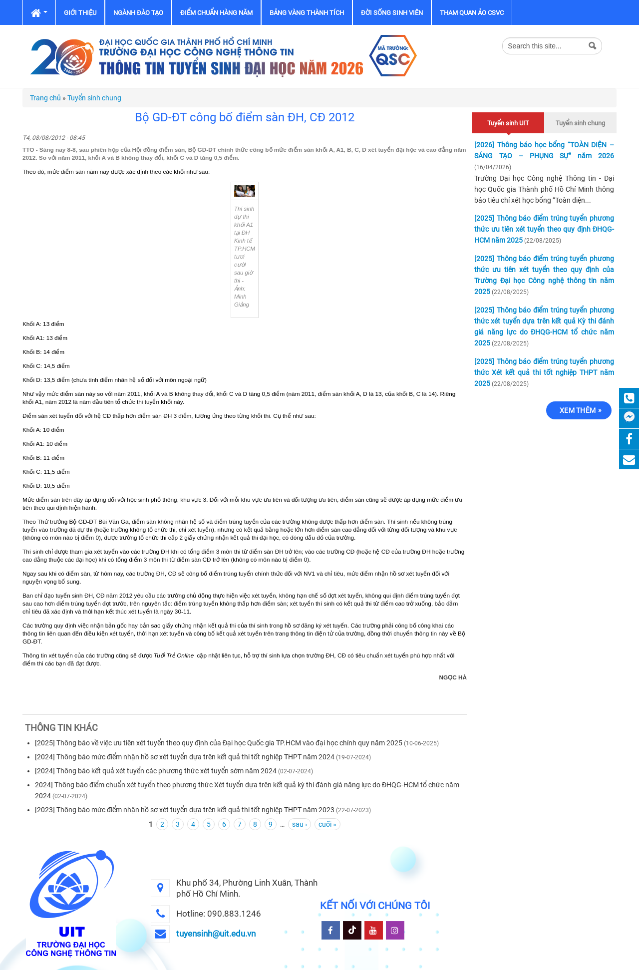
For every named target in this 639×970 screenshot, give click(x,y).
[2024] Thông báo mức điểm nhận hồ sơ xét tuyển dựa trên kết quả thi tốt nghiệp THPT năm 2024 (184, 757)
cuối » (327, 824)
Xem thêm (578, 410)
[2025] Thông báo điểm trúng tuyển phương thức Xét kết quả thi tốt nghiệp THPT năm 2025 (544, 372)
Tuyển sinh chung (94, 98)
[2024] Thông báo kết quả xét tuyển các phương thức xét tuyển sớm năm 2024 (156, 771)
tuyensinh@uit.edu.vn (216, 934)
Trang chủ (45, 98)
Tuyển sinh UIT (508, 121)
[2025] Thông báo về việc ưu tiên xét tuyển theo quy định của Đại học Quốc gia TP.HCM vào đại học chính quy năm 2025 (218, 743)
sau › (299, 824)
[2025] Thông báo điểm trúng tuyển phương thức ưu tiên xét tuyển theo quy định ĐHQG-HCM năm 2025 (544, 229)
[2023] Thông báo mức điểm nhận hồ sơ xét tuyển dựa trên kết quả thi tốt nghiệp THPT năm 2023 (184, 810)
